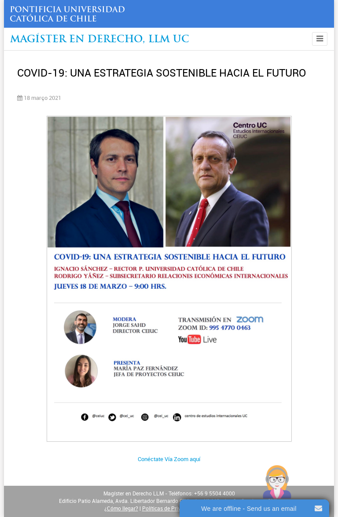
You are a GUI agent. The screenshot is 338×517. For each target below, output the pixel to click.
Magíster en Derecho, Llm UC (99, 40)
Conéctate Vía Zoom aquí (169, 459)
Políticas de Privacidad (169, 509)
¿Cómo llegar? (121, 509)
